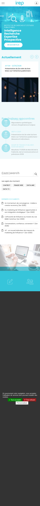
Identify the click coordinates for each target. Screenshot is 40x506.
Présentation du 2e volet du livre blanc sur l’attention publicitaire (18, 70)
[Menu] (3, 3)
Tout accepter (15, 400)
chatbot (6, 185)
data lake (30, 185)
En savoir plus (13, 45)
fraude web (18, 185)
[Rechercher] (20, 174)
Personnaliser (22, 403)
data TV (6, 189)
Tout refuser (29, 400)
